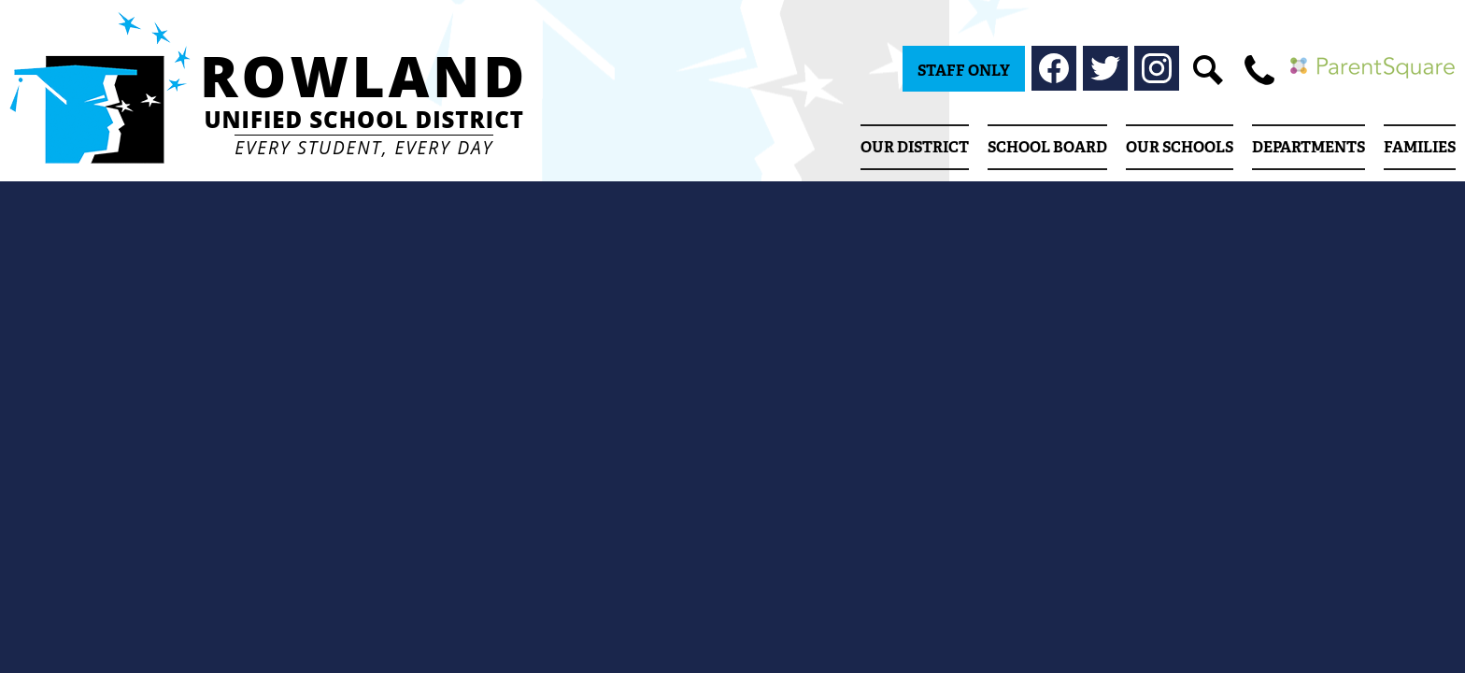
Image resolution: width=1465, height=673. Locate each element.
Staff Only (963, 70)
